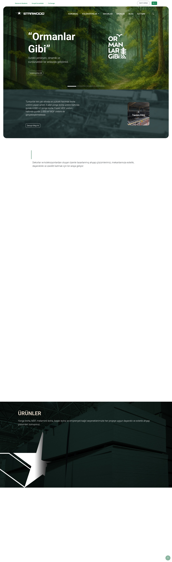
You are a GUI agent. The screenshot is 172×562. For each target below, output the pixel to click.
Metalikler (107, 532)
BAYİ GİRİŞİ (144, 3)
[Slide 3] (90, 85)
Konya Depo (137, 539)
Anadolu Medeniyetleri (112, 517)
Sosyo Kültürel (138, 509)
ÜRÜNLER (120, 13)
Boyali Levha (79, 509)
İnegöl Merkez (138, 524)
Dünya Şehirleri (109, 535)
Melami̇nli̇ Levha (81, 506)
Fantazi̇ (77, 533)
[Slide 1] (71, 85)
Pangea (106, 512)
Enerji (135, 506)
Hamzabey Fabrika (139, 530)
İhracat (48, 509)
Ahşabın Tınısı (109, 520)
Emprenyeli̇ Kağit (81, 512)
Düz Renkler (79, 539)
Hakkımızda (50, 500)
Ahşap (77, 527)
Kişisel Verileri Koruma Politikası (28, 511)
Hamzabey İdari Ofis (140, 527)
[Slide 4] (100, 85)
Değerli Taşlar (109, 529)
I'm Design (56, 3)
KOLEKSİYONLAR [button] (90, 13)
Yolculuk (107, 503)
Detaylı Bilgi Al (33, 125)
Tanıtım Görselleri (52, 517)
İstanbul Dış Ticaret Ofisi (141, 536)
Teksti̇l (77, 536)
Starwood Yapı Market (54, 514)
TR (154, 3)
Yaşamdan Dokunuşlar (112, 523)
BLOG (131, 13)
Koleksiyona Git (37, 72)
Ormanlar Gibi (109, 500)
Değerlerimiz (51, 503)
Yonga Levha (79, 500)
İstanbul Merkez (138, 533)
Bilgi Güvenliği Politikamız (26, 508)
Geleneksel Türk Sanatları (113, 526)
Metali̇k (77, 541)
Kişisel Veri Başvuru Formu (26, 514)
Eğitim (135, 500)
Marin (106, 509)
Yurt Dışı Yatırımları (53, 512)
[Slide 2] (81, 85)
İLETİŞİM (141, 13)
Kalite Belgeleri (51, 506)
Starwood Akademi (22, 3)
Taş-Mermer (79, 530)
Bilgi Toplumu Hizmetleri (26, 520)
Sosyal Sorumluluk (41, 3)
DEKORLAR (108, 13)
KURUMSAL (73, 13)
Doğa (106, 514)
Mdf (76, 503)
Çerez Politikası (22, 517)
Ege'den (106, 506)
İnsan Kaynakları (52, 520)
